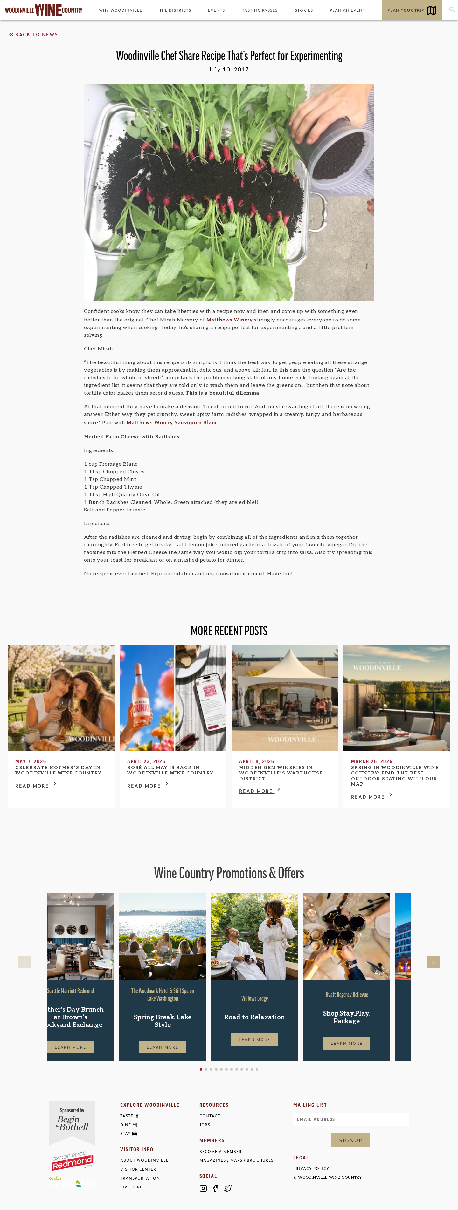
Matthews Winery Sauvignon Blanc (172, 422)
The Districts (175, 10)
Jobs (204, 1124)
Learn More (91, 1047)
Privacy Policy (311, 1168)
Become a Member (220, 1151)
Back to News (33, 34)
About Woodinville (144, 1160)
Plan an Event (347, 10)
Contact (209, 1115)
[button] (221, 1069)
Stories (304, 10)
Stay (125, 1133)
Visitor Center (138, 1169)
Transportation (140, 1178)
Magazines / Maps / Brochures (236, 1160)
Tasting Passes (260, 10)
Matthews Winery (229, 319)
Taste (126, 1116)
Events (216, 10)
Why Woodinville (120, 10)
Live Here (131, 1187)
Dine (125, 1124)
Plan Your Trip (405, 10)
